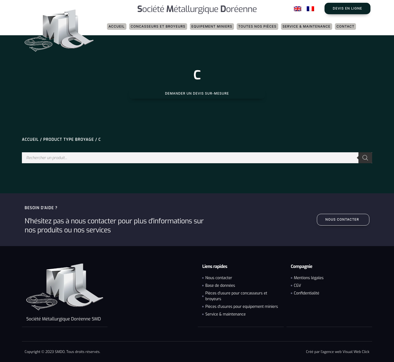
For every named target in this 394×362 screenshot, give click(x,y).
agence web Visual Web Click (345, 351)
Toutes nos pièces (257, 26)
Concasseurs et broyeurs (158, 26)
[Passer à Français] (310, 9)
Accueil (117, 26)
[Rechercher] (365, 157)
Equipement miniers (212, 26)
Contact (346, 26)
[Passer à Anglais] (297, 9)
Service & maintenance (307, 26)
